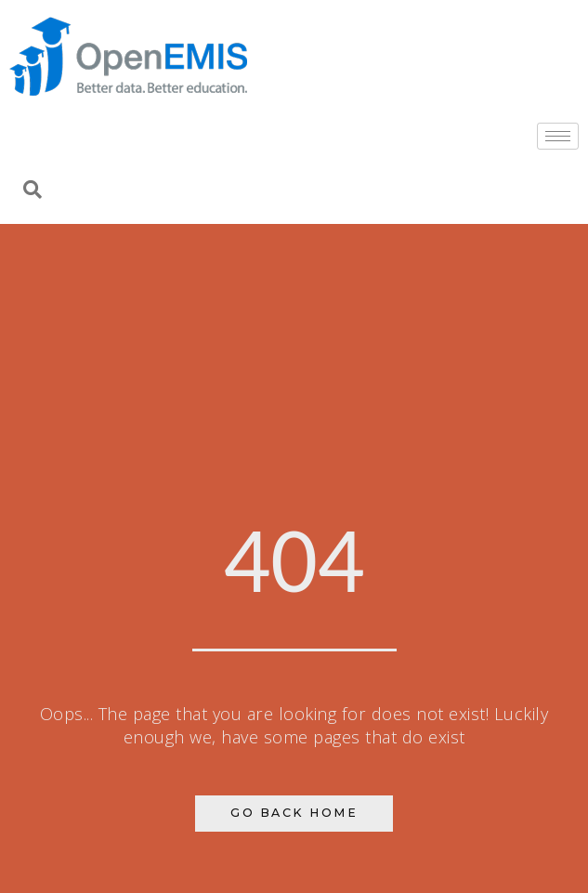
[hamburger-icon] (558, 136)
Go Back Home (294, 813)
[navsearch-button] (32, 191)
